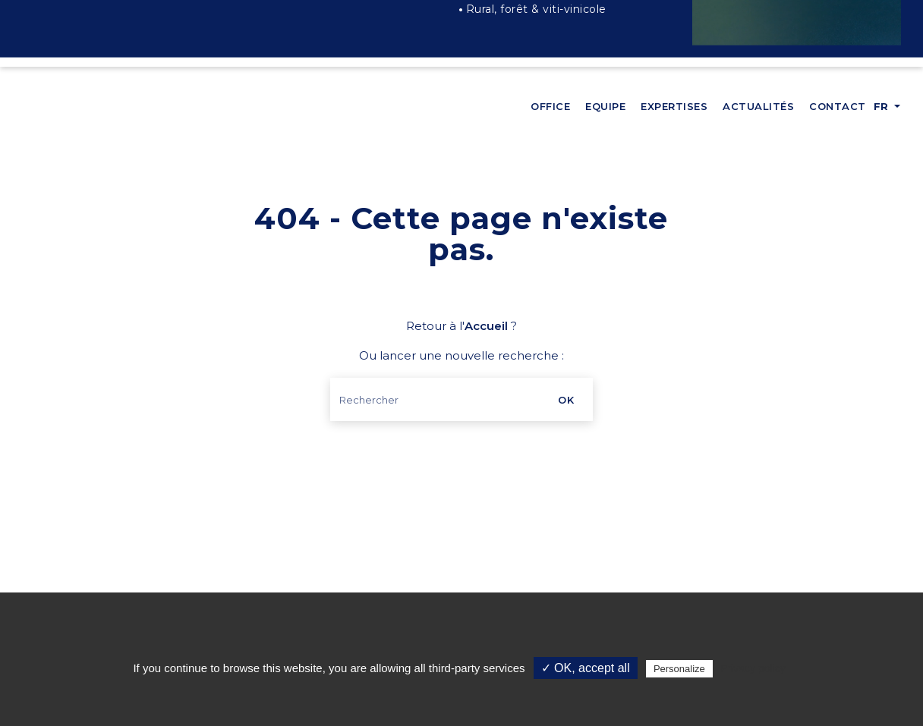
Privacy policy (753, 668)
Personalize (679, 668)
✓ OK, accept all (585, 668)
